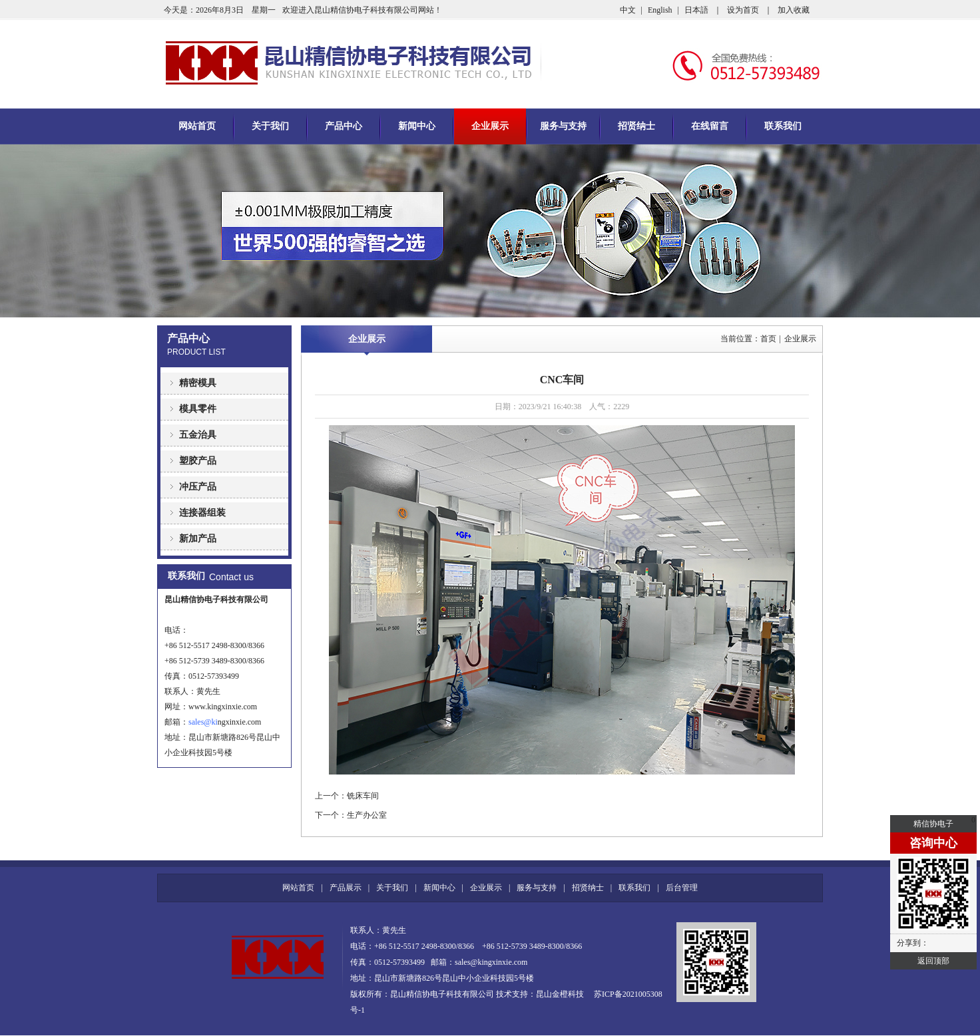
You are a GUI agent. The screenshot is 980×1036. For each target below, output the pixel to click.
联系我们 (783, 126)
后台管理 (682, 887)
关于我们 (270, 126)
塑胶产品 (197, 461)
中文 (628, 10)
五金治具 (197, 435)
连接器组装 (202, 513)
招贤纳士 (636, 126)
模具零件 (197, 409)
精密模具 (197, 383)
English (660, 10)
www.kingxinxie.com (222, 706)
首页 (768, 338)
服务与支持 (563, 126)
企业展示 (490, 126)
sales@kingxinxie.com (491, 962)
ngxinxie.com (236, 722)
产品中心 (343, 126)
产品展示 (346, 887)
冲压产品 (197, 487)
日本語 (696, 10)
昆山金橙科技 (560, 994)
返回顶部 (933, 960)
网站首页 (197, 126)
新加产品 (197, 539)
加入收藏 (794, 10)
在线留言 (709, 126)
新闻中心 (416, 126)
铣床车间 (363, 795)
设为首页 (743, 10)
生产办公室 (367, 815)
